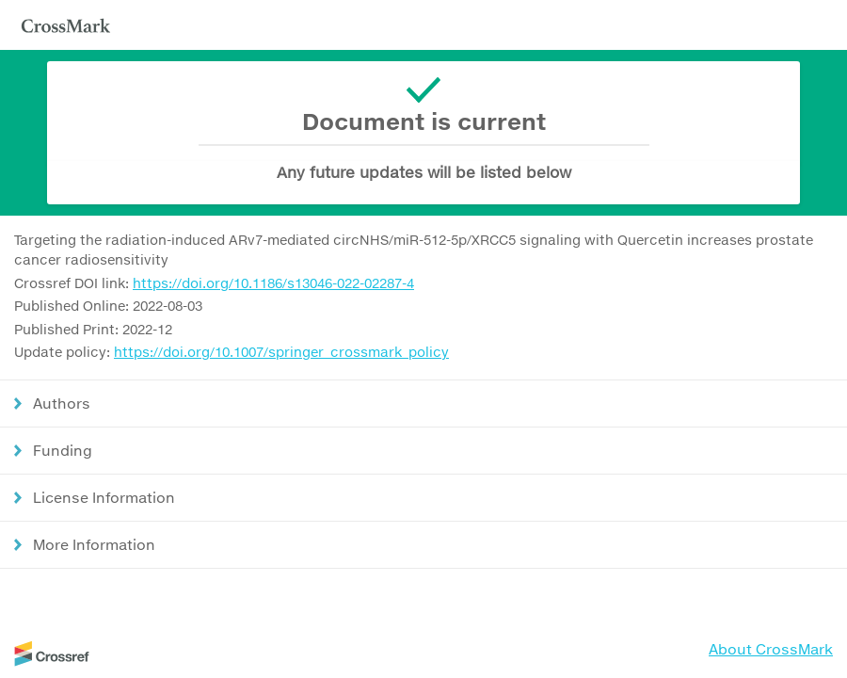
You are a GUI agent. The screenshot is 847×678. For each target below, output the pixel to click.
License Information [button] (104, 497)
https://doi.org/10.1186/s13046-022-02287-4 (273, 283)
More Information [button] (94, 544)
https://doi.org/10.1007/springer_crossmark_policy (281, 352)
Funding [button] (62, 450)
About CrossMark (771, 648)
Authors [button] (61, 403)
